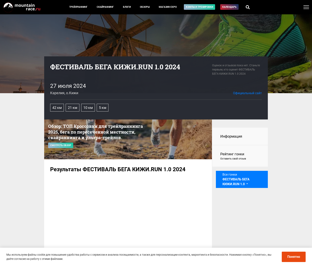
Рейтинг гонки (240, 156)
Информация (231, 136)
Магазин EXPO (168, 7)
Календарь (229, 7)
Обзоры (145, 7)
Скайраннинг (105, 7)
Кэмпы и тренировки (199, 7)
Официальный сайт (247, 93)
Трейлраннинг (78, 7)
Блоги (127, 7)
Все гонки (236, 179)
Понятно (293, 257)
